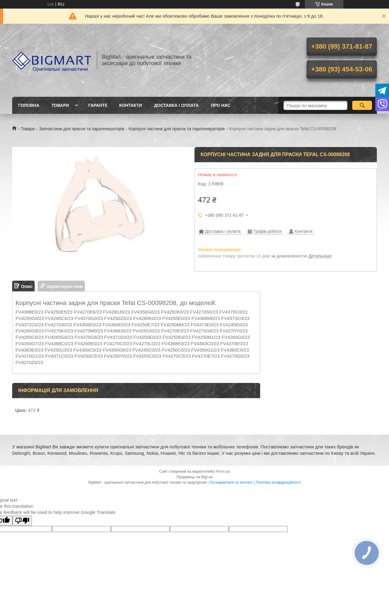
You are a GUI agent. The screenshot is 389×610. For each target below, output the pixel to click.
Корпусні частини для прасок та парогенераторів (177, 128)
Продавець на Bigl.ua (194, 477)
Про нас (220, 105)
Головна (28, 105)
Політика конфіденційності (278, 482)
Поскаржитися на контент (231, 482)
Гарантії (97, 105)
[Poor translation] (22, 521)
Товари (60, 105)
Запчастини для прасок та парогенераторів (81, 128)
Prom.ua (223, 471)
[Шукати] (362, 105)
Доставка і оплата (176, 105)
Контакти (130, 105)
